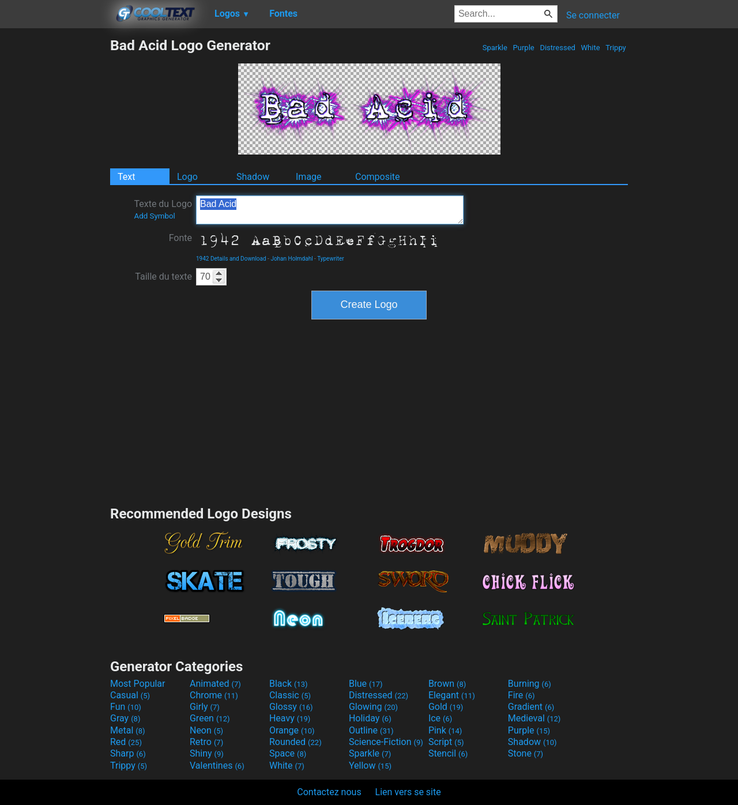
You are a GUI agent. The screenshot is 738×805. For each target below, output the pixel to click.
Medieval (534, 718)
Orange (292, 730)
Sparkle (495, 47)
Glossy (291, 706)
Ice (440, 718)
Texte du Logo (163, 209)
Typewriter (330, 258)
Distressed (557, 47)
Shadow (252, 176)
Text (126, 176)
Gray (125, 718)
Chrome (214, 695)
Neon (206, 730)
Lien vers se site (408, 792)
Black (288, 683)
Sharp (128, 753)
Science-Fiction (386, 741)
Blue (366, 683)
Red (126, 741)
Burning (529, 683)
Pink (445, 730)
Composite (377, 176)
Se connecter (593, 15)
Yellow (370, 765)
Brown (447, 683)
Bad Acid (330, 209)
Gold (446, 706)
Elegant (451, 695)
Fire (521, 695)
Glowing (373, 706)
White (590, 47)
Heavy (289, 718)
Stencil (448, 753)
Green (210, 718)
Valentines (217, 765)
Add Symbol (154, 216)
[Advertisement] (55, 210)
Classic (290, 695)
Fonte (180, 237)
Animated (215, 683)
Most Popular (137, 683)
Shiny (207, 753)
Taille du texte (163, 276)
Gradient (531, 706)
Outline (371, 730)
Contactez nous (329, 792)
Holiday (370, 718)
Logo (187, 176)
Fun (125, 706)
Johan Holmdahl (291, 258)
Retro (206, 741)
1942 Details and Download (231, 258)
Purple (523, 47)
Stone (525, 753)
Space (287, 753)
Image (309, 176)
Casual (130, 695)
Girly (205, 706)
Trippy (616, 47)
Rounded (295, 741)
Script (446, 741)
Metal (127, 730)
